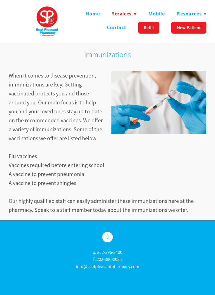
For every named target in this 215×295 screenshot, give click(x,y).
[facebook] (107, 237)
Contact (116, 27)
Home (93, 13)
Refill (149, 28)
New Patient (189, 28)
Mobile (156, 13)
